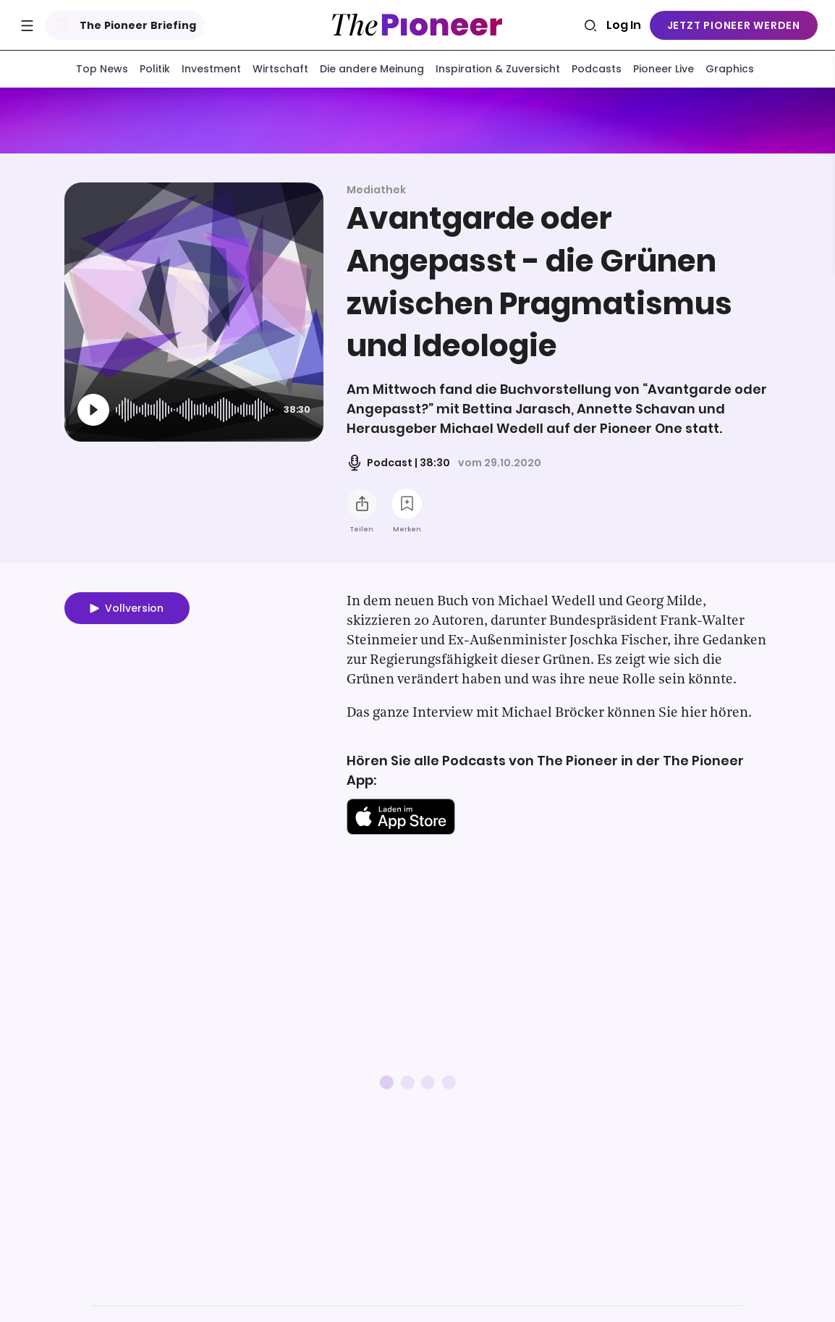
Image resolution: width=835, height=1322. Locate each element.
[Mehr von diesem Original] (418, 122)
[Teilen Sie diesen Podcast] (362, 507)
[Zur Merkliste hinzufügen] (406, 507)
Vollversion (134, 611)
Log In (623, 25)
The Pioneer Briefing (122, 25)
